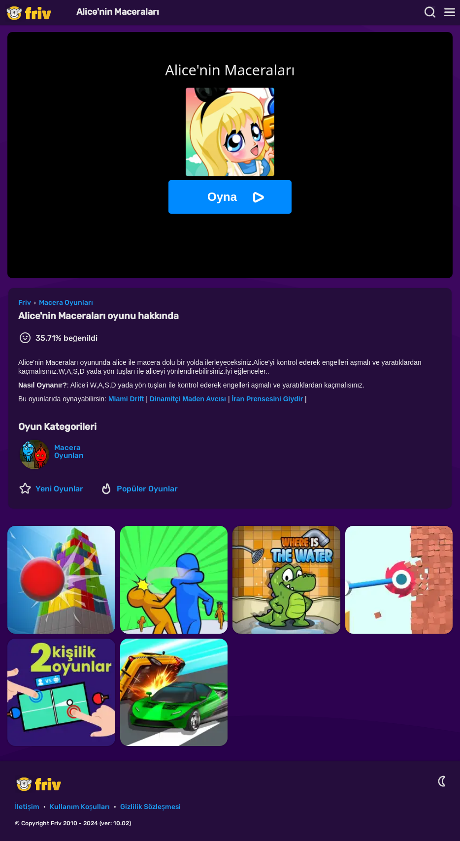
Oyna (222, 196)
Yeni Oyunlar (59, 488)
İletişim (27, 807)
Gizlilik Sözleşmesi (150, 807)
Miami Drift (127, 399)
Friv (37, 12)
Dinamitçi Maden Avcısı (188, 399)
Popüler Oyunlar (147, 488)
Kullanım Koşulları (80, 807)
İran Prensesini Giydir (267, 399)
